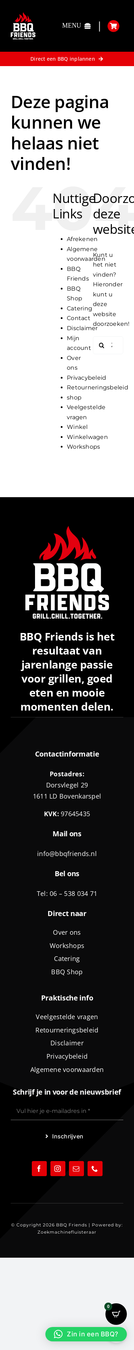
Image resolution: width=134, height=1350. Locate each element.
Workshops (83, 446)
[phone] (95, 1168)
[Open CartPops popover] (116, 1314)
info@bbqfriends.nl (67, 853)
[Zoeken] (102, 345)
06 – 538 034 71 (73, 893)
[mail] (76, 1168)
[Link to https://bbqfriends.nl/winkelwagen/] (113, 26)
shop (74, 397)
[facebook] (39, 1168)
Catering (79, 308)
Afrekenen (82, 239)
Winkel (77, 427)
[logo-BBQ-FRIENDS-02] (23, 14)
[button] (86, 1334)
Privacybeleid (86, 377)
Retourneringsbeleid (97, 387)
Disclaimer (82, 328)
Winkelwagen (87, 437)
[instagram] (57, 1168)
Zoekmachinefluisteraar (67, 1232)
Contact (78, 318)
